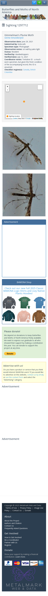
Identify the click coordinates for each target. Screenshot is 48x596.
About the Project (11, 520)
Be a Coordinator (11, 540)
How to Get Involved (13, 537)
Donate (28, 510)
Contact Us (17, 510)
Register (7, 545)
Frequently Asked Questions (16, 528)
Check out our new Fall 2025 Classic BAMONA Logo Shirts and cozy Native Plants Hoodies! (24, 291)
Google (28, 118)
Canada (26, 69)
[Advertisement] (24, 250)
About (7, 516)
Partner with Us (10, 542)
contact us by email (35, 374)
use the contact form (14, 377)
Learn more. (20, 557)
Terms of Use (11, 508)
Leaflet (15, 118)
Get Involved (11, 533)
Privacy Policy (25, 508)
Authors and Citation (13, 523)
